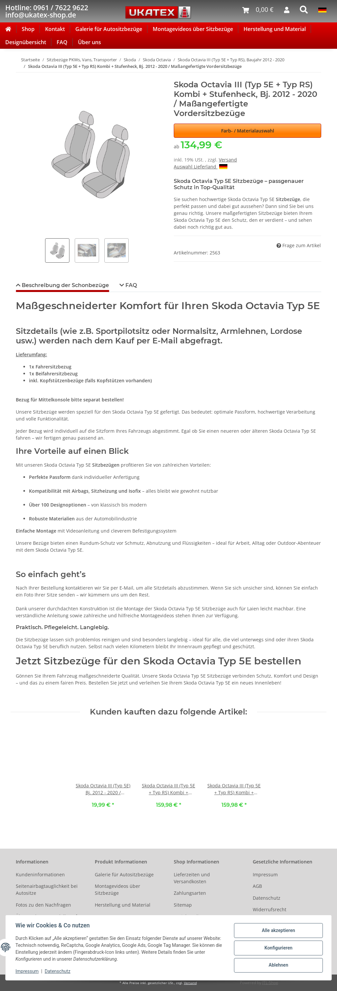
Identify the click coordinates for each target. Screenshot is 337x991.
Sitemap (183, 905)
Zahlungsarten (190, 893)
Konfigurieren (278, 947)
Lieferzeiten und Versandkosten (192, 878)
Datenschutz (266, 898)
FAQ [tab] (130, 285)
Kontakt (55, 29)
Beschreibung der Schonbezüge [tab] (64, 285)
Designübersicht (25, 42)
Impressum (265, 874)
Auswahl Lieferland (200, 166)
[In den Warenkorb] (21, 76)
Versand (228, 160)
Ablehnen (277, 965)
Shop (28, 29)
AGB (257, 886)
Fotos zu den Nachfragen (43, 905)
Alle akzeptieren (277, 930)
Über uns (89, 42)
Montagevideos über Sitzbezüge (193, 29)
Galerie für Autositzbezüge (108, 29)
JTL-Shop (270, 982)
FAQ (62, 42)
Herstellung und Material (275, 29)
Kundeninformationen (40, 874)
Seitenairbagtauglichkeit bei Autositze (47, 889)
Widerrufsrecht (269, 909)
